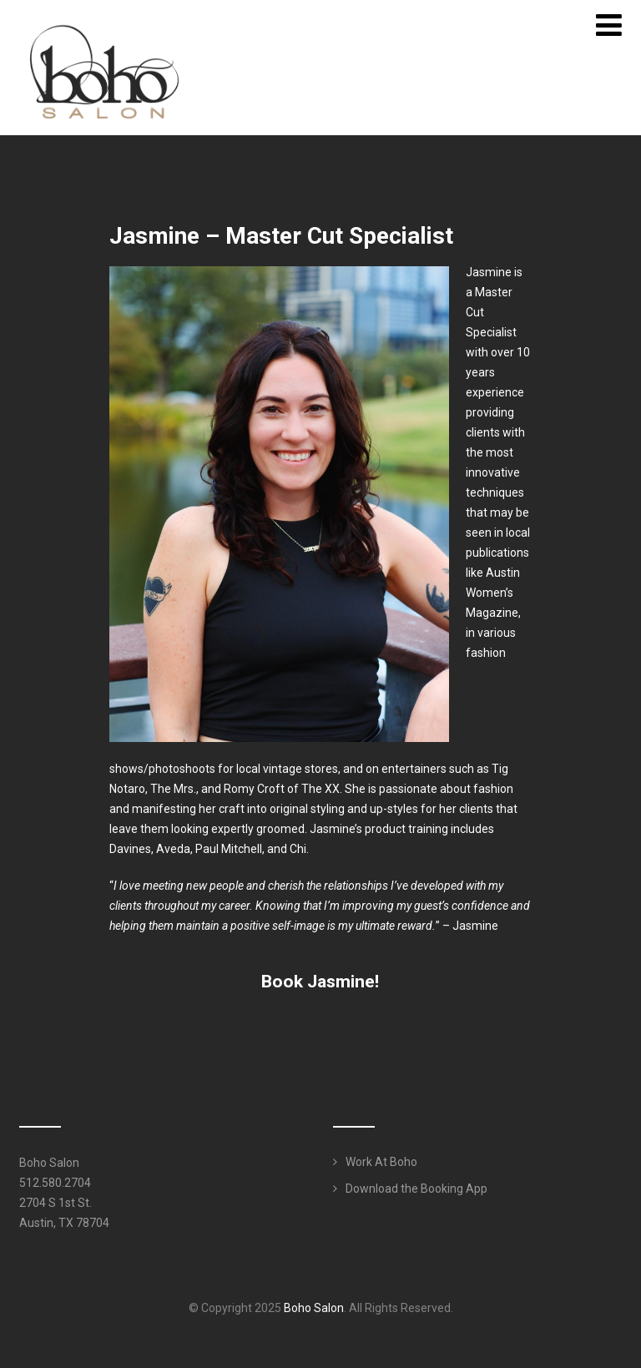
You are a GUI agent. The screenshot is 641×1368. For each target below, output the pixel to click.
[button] (320, 982)
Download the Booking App (416, 1188)
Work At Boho (381, 1162)
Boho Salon (314, 1308)
